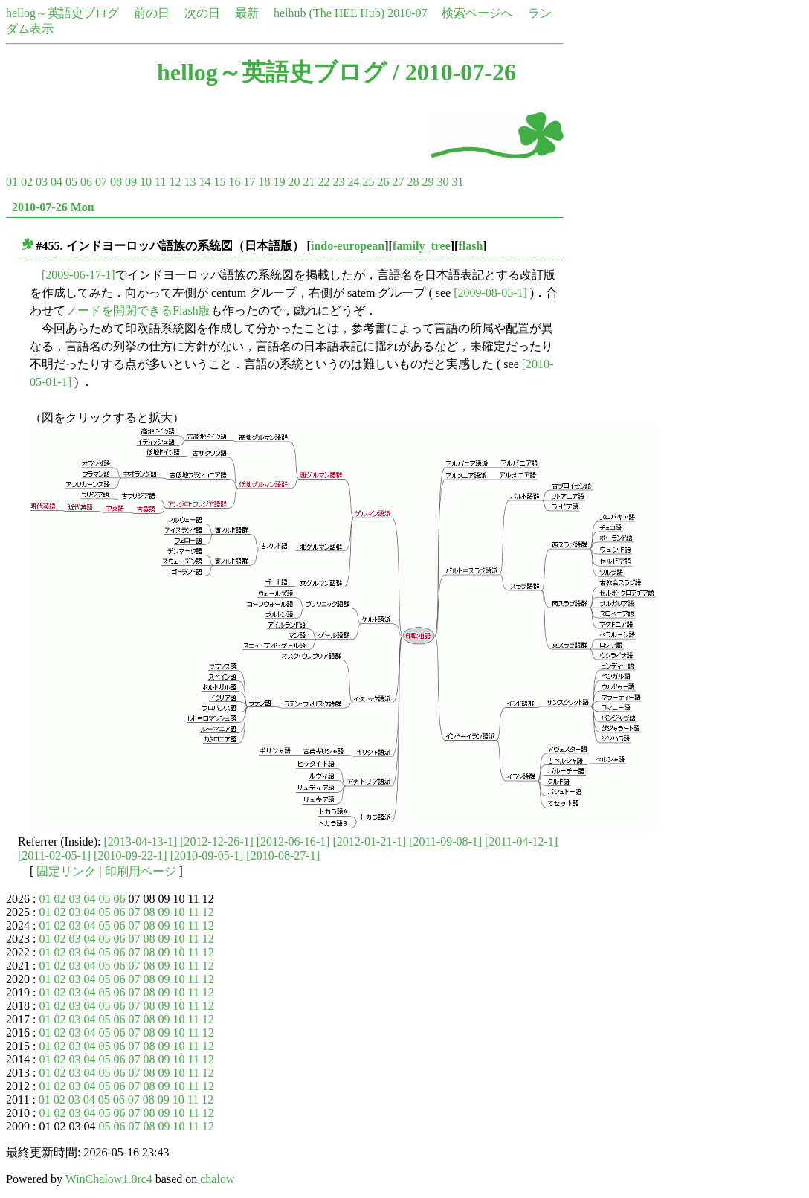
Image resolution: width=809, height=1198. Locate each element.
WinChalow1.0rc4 (108, 1179)
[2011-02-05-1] (54, 855)
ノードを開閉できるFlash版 (137, 310)
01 (12, 181)
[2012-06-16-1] (293, 841)
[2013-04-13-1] (141, 841)
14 (204, 181)
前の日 (152, 13)
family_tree (422, 245)
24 (353, 181)
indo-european (347, 245)
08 (116, 181)
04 (56, 181)
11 (160, 181)
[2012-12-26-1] (217, 841)
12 (175, 181)
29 (427, 181)
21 (309, 181)
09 (131, 181)
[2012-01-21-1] (369, 841)
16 (234, 181)
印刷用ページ (140, 871)
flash (470, 245)
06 (86, 181)
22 (323, 181)
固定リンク (66, 871)
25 (368, 181)
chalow (217, 1179)
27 (398, 181)
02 (27, 181)
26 (383, 181)
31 (457, 181)
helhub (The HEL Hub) (329, 13)
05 (71, 181)
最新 (247, 13)
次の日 (202, 13)
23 (338, 181)
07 (101, 181)
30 (442, 181)
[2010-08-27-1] (283, 855)
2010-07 (407, 13)
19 (279, 181)
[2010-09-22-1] (130, 855)
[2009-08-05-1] (490, 292)
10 (146, 181)
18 (264, 181)
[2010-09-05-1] (207, 855)
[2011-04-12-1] (521, 841)
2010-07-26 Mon (53, 207)
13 (190, 181)
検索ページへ (477, 13)
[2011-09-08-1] (445, 841)
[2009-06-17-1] (78, 274)
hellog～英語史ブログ (62, 13)
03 (42, 181)
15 (219, 181)
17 (249, 181)
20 (294, 181)
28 (413, 181)
